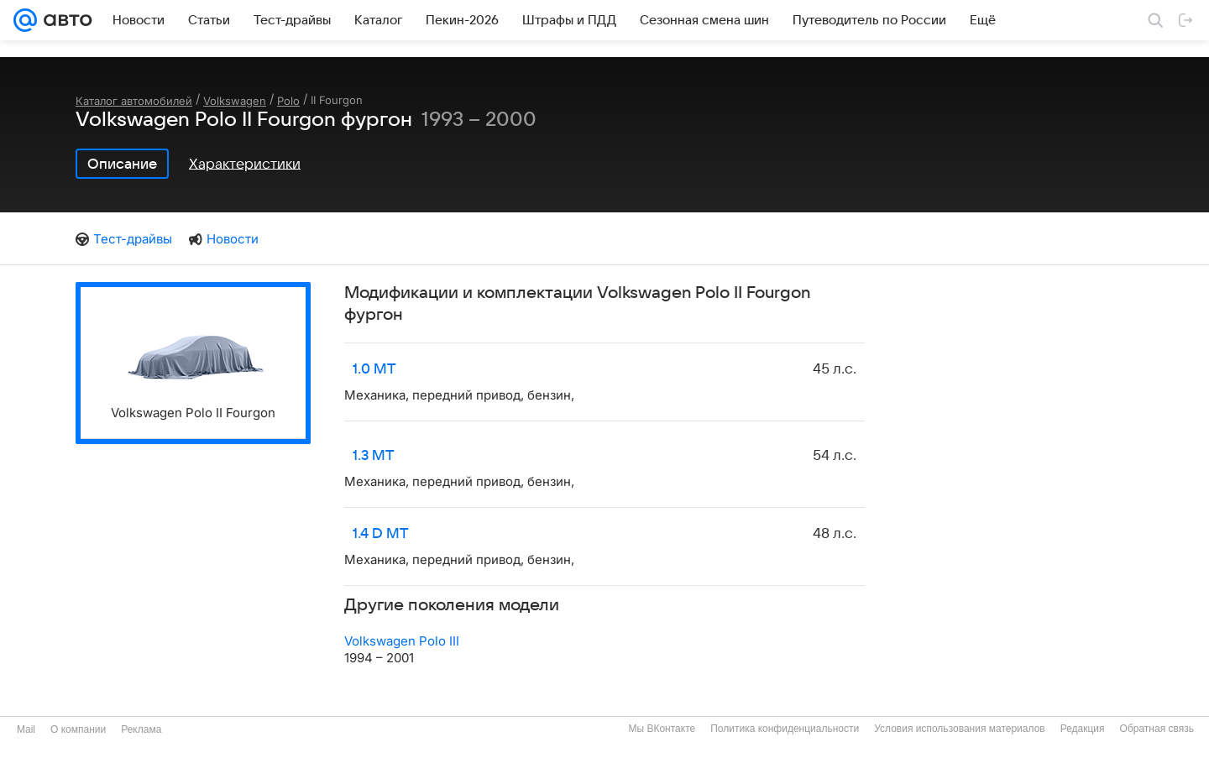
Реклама (141, 729)
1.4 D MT (381, 533)
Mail (26, 729)
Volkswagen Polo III (401, 641)
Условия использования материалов (959, 728)
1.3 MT (374, 455)
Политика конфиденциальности (784, 728)
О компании (78, 729)
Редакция (1082, 728)
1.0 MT (374, 369)
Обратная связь (1157, 728)
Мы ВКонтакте (661, 728)
